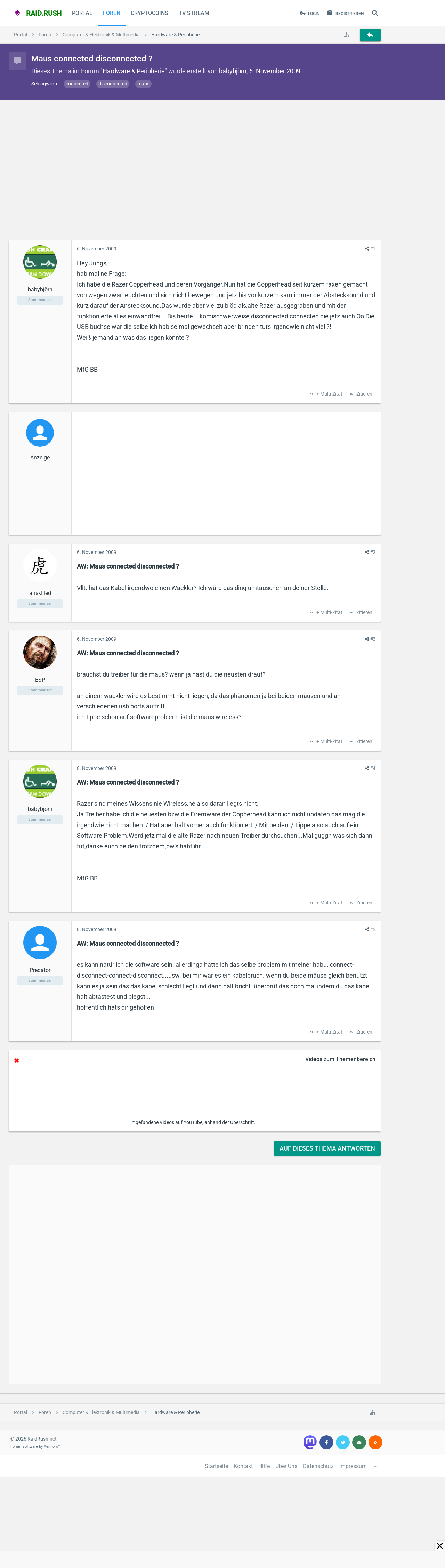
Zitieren (363, 394)
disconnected (112, 83)
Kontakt (243, 1466)
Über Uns (286, 1466)
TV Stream (194, 13)
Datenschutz (318, 1466)
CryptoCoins (149, 13)
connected (77, 83)
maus (143, 83)
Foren (111, 13)
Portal (82, 13)
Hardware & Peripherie (134, 71)
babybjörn (232, 71)
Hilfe (264, 1466)
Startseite (216, 1466)
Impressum (353, 1466)
